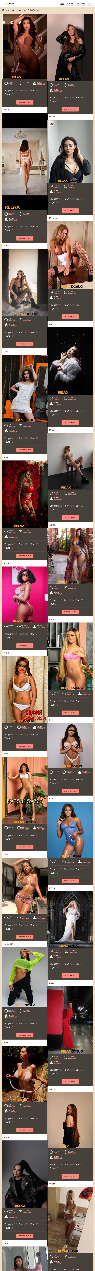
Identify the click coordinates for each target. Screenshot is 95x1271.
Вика (9, 1125)
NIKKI (9, 645)
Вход (89, 3)
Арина (10, 1031)
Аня (8, 452)
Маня (6, 109)
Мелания (53, 217)
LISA (9, 845)
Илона (52, 116)
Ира (8, 348)
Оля (9, 1230)
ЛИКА (9, 557)
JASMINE (11, 933)
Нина (6, 244)
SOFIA (9, 745)
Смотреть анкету (25, 102)
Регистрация (80, 3)
